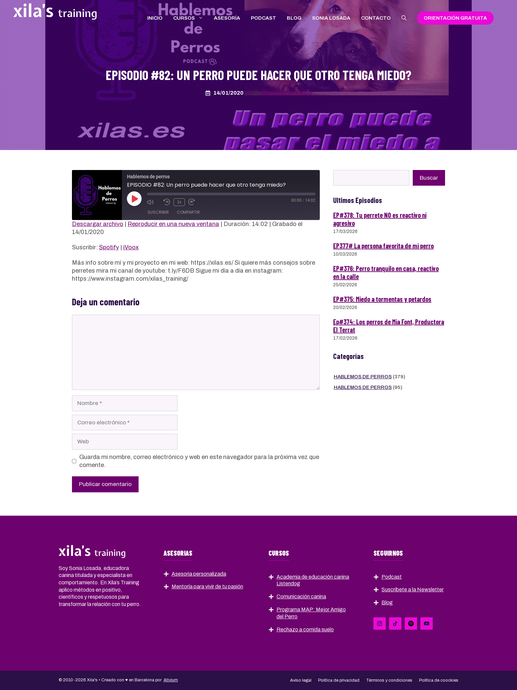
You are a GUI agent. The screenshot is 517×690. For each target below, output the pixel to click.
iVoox (131, 247)
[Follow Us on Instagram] (411, 623)
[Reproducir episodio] (134, 198)
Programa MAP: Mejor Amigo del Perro (311, 613)
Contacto (376, 18)
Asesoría (227, 18)
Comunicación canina (301, 596)
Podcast (263, 18)
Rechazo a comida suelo (305, 629)
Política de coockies (438, 680)
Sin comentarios (286, 93)
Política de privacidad (338, 680)
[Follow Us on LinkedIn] (379, 623)
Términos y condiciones (389, 680)
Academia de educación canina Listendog (312, 580)
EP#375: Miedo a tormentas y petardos (382, 299)
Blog (294, 18)
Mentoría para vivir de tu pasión (207, 586)
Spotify (109, 247)
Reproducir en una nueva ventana (173, 224)
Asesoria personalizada (199, 574)
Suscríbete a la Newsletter (412, 589)
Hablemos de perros (363, 376)
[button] (404, 18)
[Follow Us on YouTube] (426, 623)
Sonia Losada (331, 18)
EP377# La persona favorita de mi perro (383, 246)
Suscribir (158, 212)
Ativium (171, 680)
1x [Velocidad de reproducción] (179, 202)
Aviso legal (300, 680)
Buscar (429, 178)
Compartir (188, 212)
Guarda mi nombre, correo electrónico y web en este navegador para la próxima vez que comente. (199, 461)
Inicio (155, 18)
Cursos (191, 18)
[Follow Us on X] (395, 623)
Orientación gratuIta (455, 18)
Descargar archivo (97, 224)
